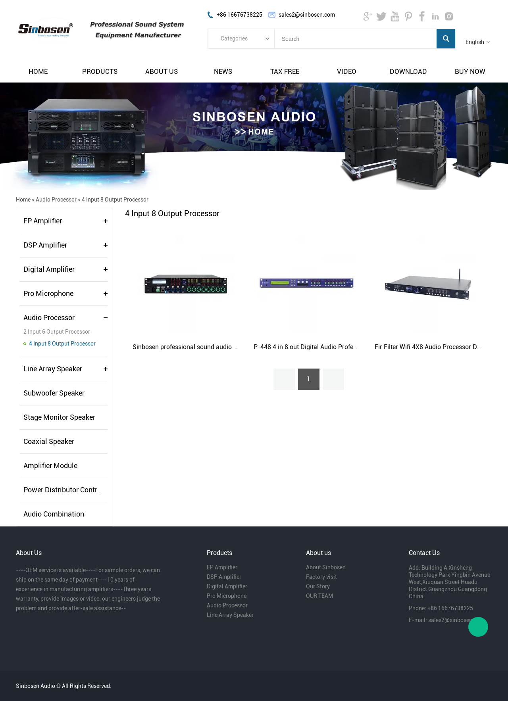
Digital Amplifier (49, 269)
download (408, 71)
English (475, 42)
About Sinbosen (326, 567)
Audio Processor (56, 199)
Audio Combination (53, 514)
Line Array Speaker (52, 369)
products (99, 71)
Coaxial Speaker (48, 441)
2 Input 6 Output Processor (56, 331)
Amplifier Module (50, 465)
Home (23, 199)
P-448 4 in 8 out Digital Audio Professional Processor (329, 347)
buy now (470, 71)
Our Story (318, 586)
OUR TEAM (319, 596)
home (38, 71)
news (223, 71)
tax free (284, 71)
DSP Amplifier (45, 245)
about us (161, 71)
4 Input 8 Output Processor (115, 199)
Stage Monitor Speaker (59, 417)
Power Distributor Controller (67, 490)
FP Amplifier (42, 221)
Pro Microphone (48, 293)
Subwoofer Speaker (54, 393)
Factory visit (321, 577)
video (346, 71)
